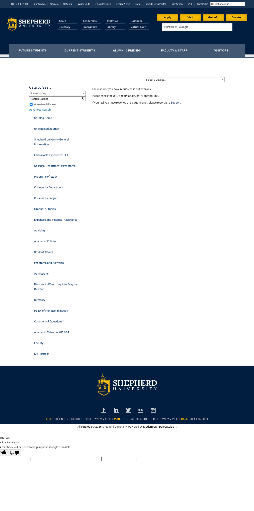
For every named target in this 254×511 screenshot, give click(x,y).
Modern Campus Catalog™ (159, 424)
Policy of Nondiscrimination (51, 308)
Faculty (38, 341)
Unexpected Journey (47, 126)
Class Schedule (103, 4)
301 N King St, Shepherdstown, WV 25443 (84, 417)
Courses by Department (48, 185)
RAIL (190, 4)
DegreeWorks (123, 4)
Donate (236, 17)
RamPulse (202, 4)
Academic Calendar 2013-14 (51, 330)
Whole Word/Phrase (45, 102)
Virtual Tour (138, 27)
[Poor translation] (14, 451)
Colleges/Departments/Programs (54, 163)
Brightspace (39, 4)
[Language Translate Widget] (227, 4)
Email (138, 4)
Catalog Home (43, 116)
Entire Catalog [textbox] (38, 91)
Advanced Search (40, 107)
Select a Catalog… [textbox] (156, 77)
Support (176, 100)
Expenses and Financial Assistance (55, 217)
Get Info (213, 17)
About (62, 21)
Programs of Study (46, 174)
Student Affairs (43, 250)
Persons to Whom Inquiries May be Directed (55, 285)
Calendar (136, 21)
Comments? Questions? (49, 319)
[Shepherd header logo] (28, 25)
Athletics (112, 21)
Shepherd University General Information (51, 140)
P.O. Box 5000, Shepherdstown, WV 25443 (151, 417)
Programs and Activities (49, 260)
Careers (54, 4)
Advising (39, 228)
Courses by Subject (46, 196)
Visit (190, 17)
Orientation (177, 4)
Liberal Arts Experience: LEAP (52, 153)
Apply (167, 17)
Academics (90, 21)
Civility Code (83, 4)
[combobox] (185, 77)
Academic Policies (45, 239)
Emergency (90, 27)
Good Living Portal (156, 4)
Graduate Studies (45, 207)
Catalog (67, 4)
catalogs (86, 424)
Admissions (41, 271)
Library (111, 27)
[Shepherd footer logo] (127, 385)
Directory (64, 27)
